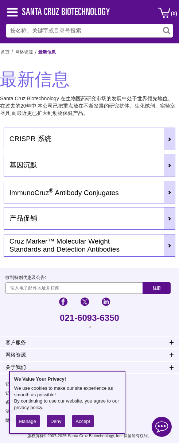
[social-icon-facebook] (63, 303)
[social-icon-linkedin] (106, 303)
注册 (157, 288)
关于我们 (15, 367)
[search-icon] (167, 30)
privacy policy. (28, 407)
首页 (5, 52)
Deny (55, 421)
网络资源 (24, 52)
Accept (83, 421)
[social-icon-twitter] (85, 303)
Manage (27, 421)
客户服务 (15, 342)
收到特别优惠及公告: (25, 277)
